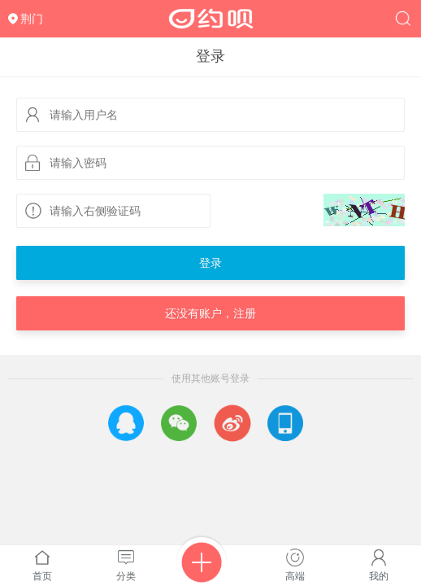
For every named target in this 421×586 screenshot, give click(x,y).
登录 (210, 262)
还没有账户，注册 (210, 313)
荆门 (31, 18)
